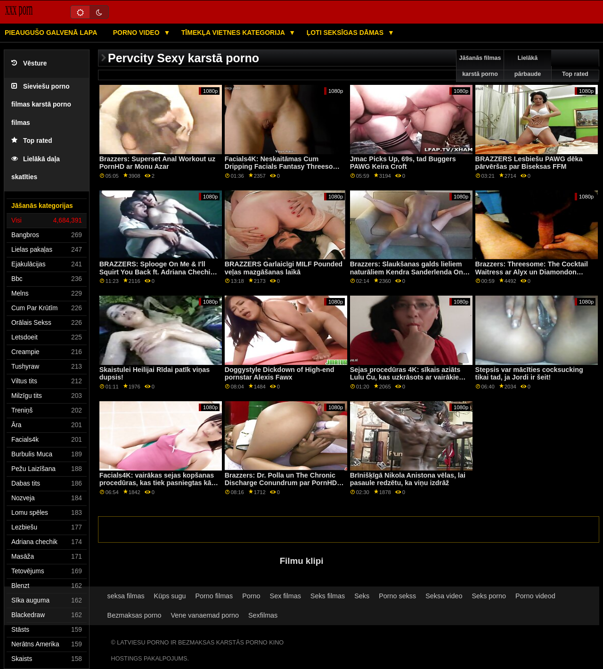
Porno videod (535, 596)
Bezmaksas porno (134, 615)
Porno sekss (397, 596)
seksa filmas (126, 596)
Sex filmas (285, 596)
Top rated (31, 140)
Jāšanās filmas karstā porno (480, 66)
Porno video (137, 32)
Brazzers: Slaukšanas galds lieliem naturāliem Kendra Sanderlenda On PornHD (406, 271)
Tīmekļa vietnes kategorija (234, 32)
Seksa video (443, 596)
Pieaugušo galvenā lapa (51, 32)
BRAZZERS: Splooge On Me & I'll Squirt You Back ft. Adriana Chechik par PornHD (156, 271)
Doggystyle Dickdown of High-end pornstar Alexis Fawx (279, 373)
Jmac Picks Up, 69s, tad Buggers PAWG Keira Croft (403, 163)
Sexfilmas (262, 615)
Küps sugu (170, 596)
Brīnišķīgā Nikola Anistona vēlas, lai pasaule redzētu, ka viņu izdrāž (407, 479)
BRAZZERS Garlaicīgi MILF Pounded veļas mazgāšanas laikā (284, 268)
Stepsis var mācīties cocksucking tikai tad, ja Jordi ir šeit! (529, 373)
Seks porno (489, 596)
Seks (361, 596)
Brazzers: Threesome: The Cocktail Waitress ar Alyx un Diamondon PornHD (531, 271)
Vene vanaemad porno (205, 615)
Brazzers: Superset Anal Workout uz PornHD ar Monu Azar (157, 163)
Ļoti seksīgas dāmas (346, 32)
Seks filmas (327, 596)
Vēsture (29, 63)
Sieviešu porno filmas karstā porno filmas (41, 104)
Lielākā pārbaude (527, 66)
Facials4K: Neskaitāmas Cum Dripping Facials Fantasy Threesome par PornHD (284, 166)
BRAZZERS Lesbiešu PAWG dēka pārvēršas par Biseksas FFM (529, 163)
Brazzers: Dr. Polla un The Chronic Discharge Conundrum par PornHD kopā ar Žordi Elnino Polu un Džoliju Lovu (283, 487)
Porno (251, 596)
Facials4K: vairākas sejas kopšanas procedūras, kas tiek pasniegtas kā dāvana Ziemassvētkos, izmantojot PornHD (156, 487)
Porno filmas (214, 596)
